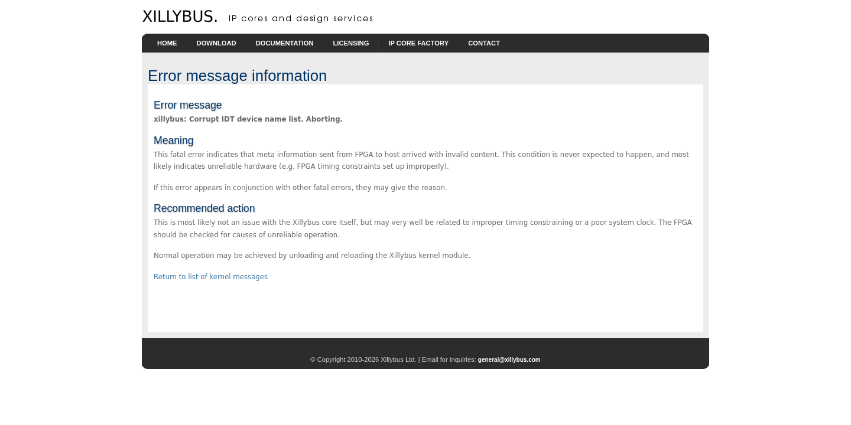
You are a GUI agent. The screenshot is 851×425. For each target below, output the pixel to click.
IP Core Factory (418, 43)
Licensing (351, 43)
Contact (484, 43)
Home (167, 43)
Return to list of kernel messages (211, 277)
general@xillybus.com (509, 360)
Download (216, 43)
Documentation (285, 43)
